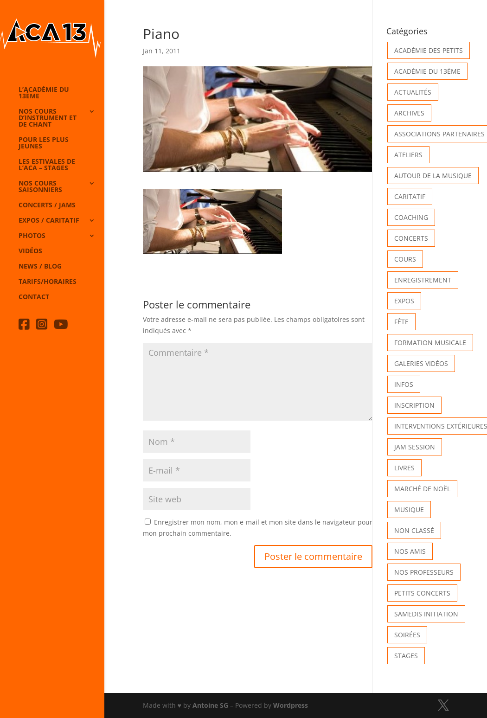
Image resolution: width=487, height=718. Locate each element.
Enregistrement (422, 280)
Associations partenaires (439, 133)
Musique (409, 509)
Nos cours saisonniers (40, 187)
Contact (34, 297)
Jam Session (414, 446)
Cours (405, 259)
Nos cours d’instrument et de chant (48, 118)
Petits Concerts (422, 593)
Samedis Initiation (426, 613)
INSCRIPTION (414, 405)
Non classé (414, 530)
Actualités (412, 92)
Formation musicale (430, 342)
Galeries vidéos (421, 363)
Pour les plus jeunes (44, 143)
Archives (409, 113)
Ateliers (408, 154)
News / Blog (40, 266)
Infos (403, 384)
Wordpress (290, 705)
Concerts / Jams (47, 205)
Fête (401, 321)
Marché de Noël (422, 488)
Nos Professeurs (424, 572)
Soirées (407, 634)
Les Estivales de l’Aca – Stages (47, 165)
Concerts (411, 238)
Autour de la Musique (433, 175)
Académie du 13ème (427, 71)
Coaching (411, 217)
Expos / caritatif (49, 220)
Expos (404, 300)
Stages (406, 655)
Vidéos (30, 251)
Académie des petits (428, 50)
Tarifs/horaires (48, 282)
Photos (32, 236)
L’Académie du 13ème (44, 93)
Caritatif (409, 196)
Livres (404, 467)
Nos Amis (410, 551)
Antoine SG (210, 705)
